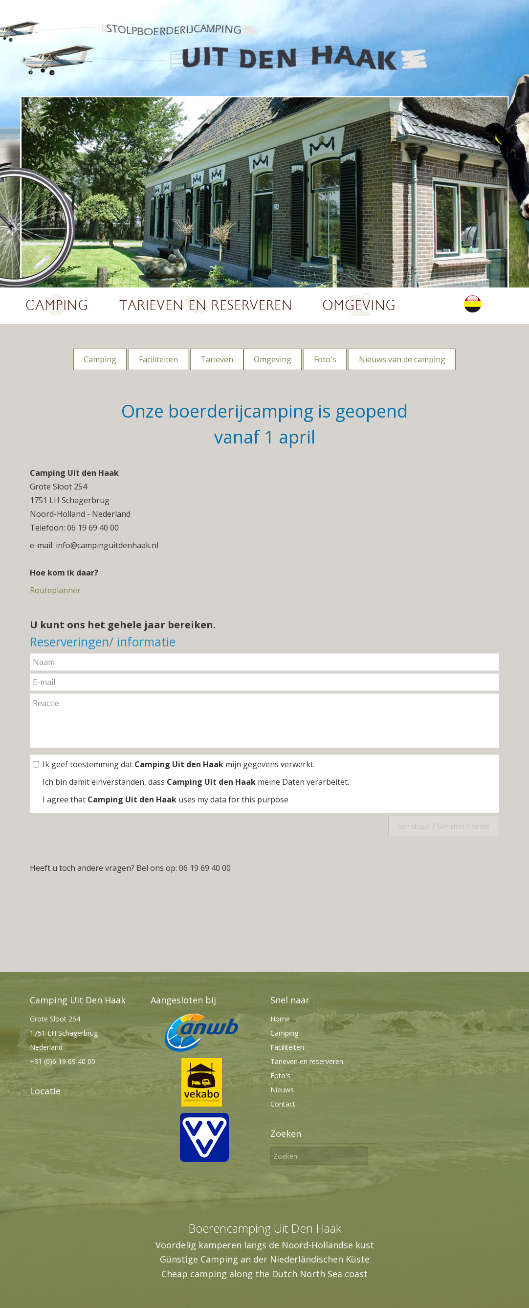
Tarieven (216, 359)
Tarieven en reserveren (306, 1061)
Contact (282, 1103)
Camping (100, 359)
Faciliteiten (158, 359)
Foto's (325, 359)
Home (280, 1018)
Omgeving (272, 359)
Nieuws (282, 1089)
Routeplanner (55, 590)
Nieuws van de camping (402, 359)
